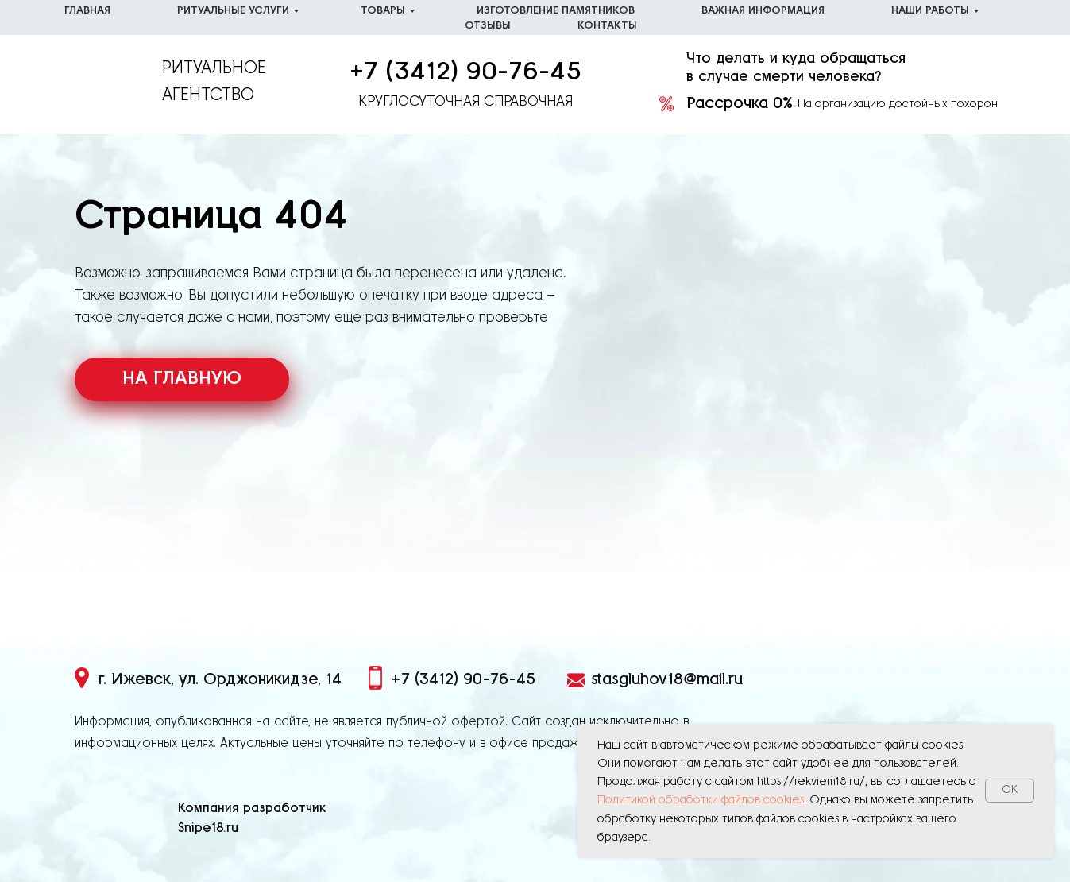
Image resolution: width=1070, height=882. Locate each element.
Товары (383, 11)
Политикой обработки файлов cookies (700, 800)
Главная (87, 11)
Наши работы (930, 11)
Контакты (607, 26)
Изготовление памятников (556, 11)
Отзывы (488, 26)
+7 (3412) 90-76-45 (465, 72)
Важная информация (763, 11)
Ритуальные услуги (233, 11)
